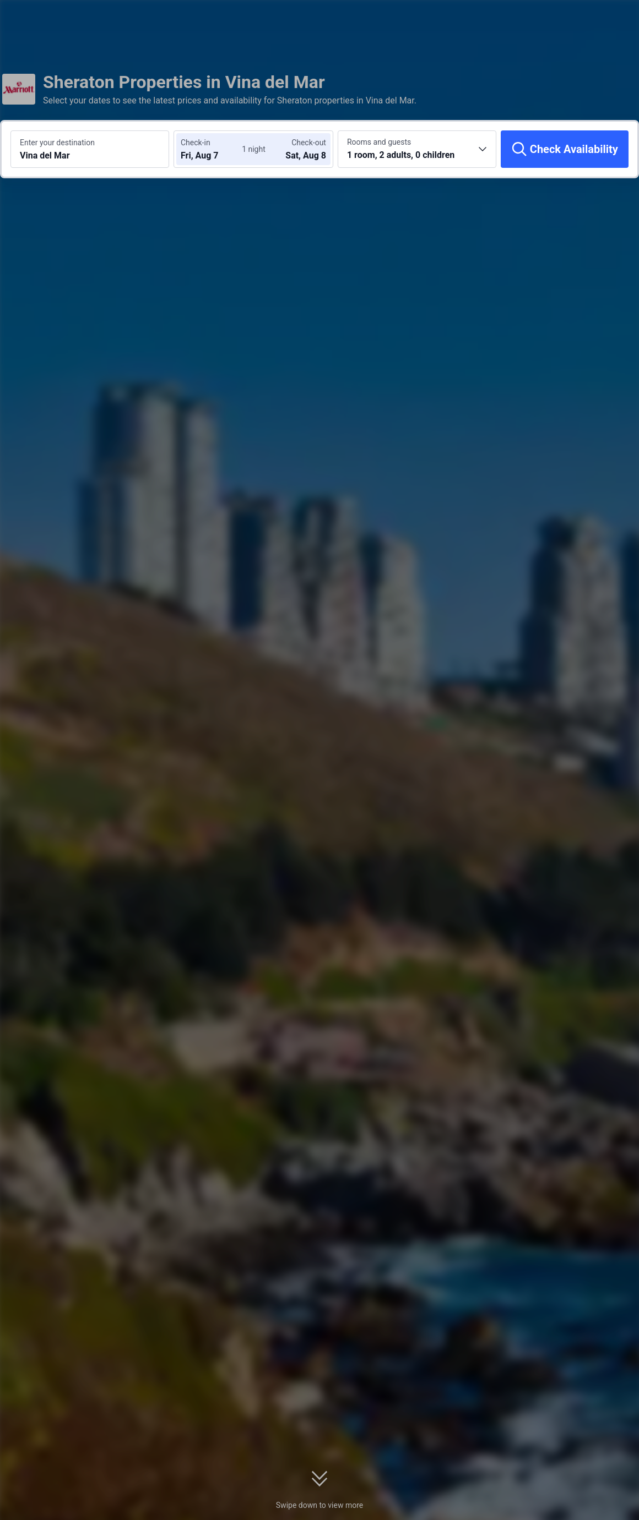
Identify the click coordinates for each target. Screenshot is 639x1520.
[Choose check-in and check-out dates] (213, 149)
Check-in (195, 142)
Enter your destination (57, 142)
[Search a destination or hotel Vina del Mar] (89, 149)
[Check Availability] (565, 149)
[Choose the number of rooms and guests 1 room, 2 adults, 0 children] (417, 149)
